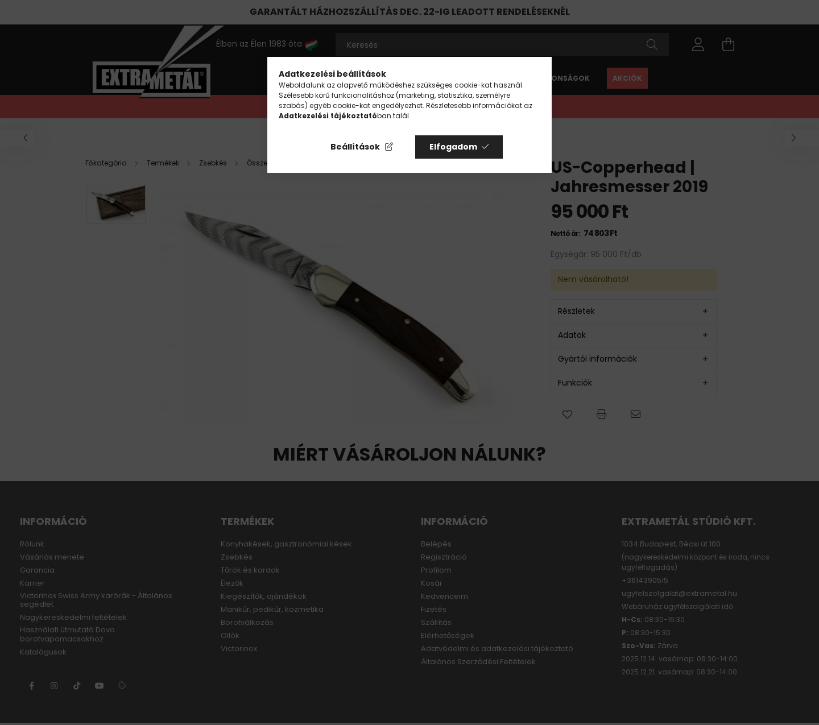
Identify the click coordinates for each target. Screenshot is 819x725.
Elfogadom (453, 146)
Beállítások (355, 146)
